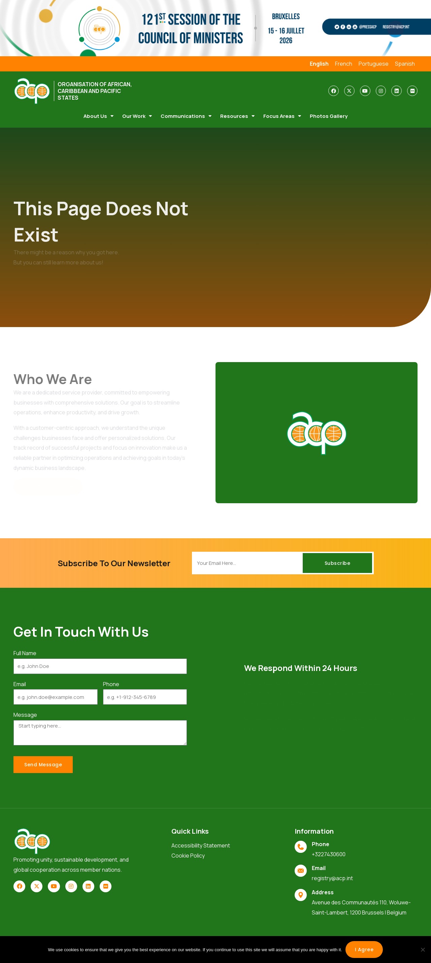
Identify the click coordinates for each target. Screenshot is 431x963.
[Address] (301, 895)
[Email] (301, 871)
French (343, 63)
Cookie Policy (188, 855)
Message (25, 714)
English (319, 63)
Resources (237, 116)
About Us (98, 116)
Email (19, 684)
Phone (111, 684)
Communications (186, 116)
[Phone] (301, 847)
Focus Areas (282, 116)
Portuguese (374, 63)
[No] (422, 949)
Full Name (24, 653)
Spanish (405, 63)
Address (323, 892)
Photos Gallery (328, 116)
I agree (364, 949)
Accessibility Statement (200, 845)
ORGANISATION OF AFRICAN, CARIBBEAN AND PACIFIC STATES (95, 91)
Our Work (137, 116)
